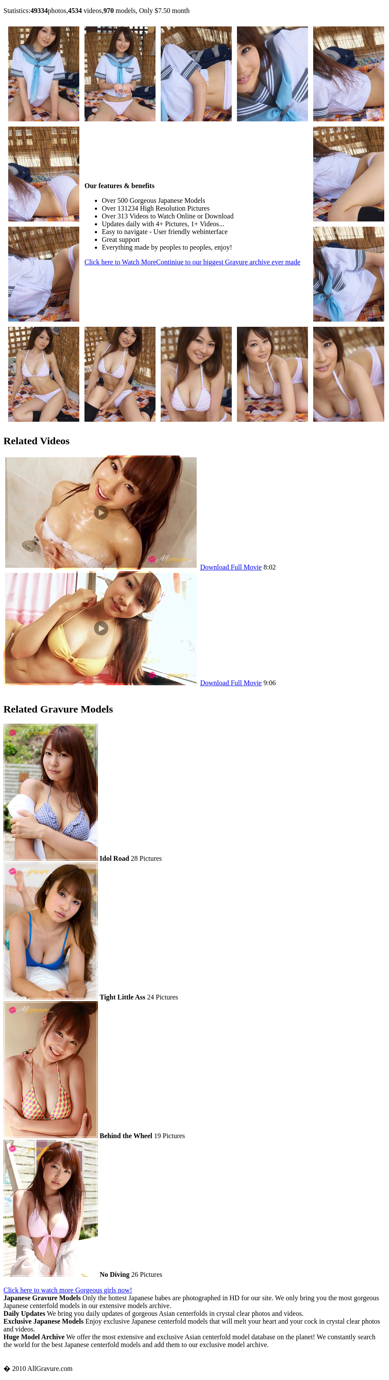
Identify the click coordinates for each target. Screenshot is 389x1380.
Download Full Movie (231, 567)
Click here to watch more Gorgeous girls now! (67, 1290)
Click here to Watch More (192, 262)
